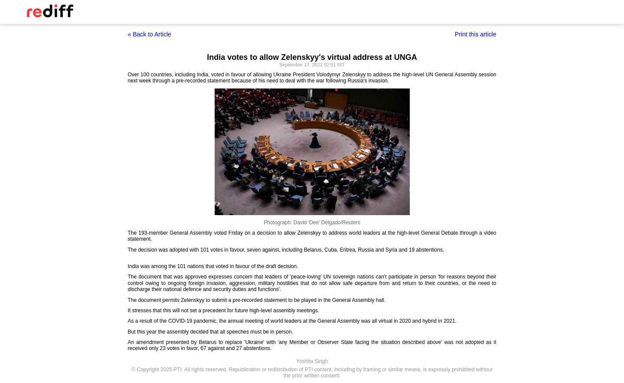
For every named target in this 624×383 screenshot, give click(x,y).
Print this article (476, 34)
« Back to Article (149, 34)
